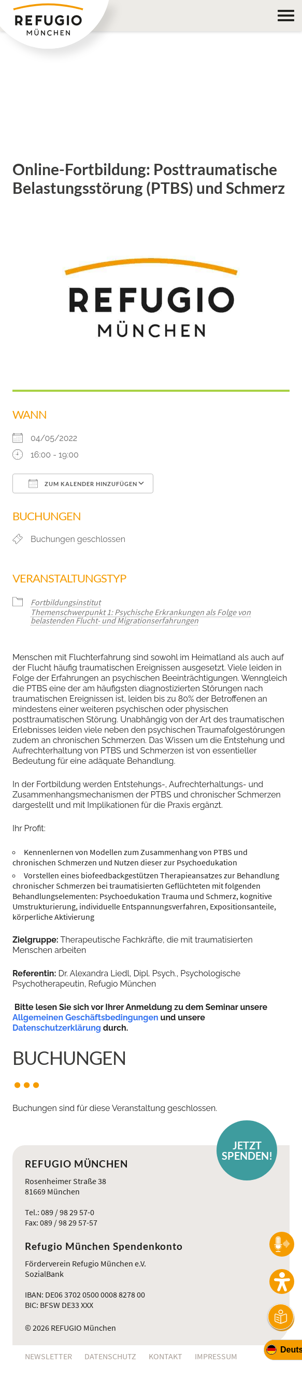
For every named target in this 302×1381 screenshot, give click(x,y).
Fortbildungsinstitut (65, 602)
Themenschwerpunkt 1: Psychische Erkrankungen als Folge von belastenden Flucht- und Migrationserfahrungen (141, 616)
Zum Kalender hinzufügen (82, 483)
